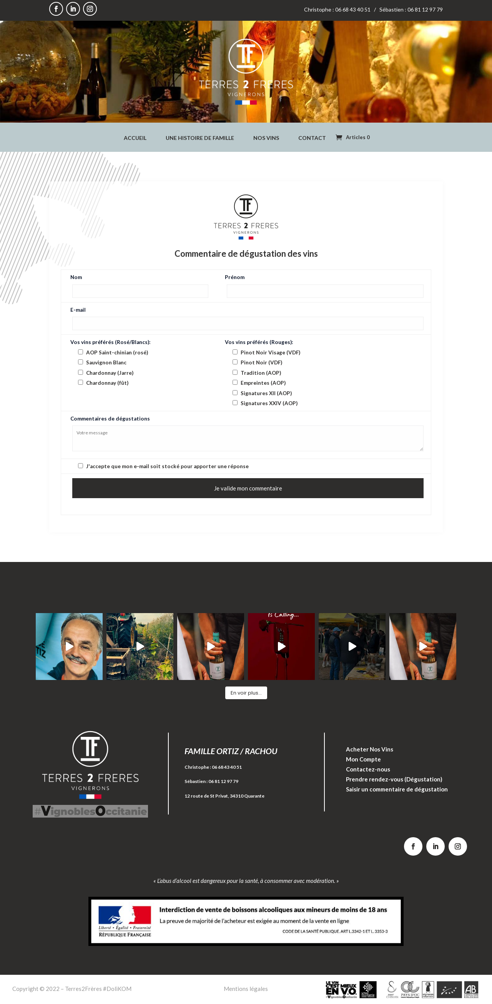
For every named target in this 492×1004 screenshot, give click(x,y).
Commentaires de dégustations (110, 419)
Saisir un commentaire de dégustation (397, 789)
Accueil (135, 138)
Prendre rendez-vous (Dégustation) (394, 779)
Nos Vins (266, 138)
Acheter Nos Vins (369, 749)
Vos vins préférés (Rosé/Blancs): (110, 342)
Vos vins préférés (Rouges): (259, 342)
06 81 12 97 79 (223, 781)
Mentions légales (246, 988)
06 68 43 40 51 (227, 767)
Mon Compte (363, 759)
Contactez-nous (368, 769)
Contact (312, 138)
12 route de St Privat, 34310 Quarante (224, 796)
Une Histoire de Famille (200, 138)
